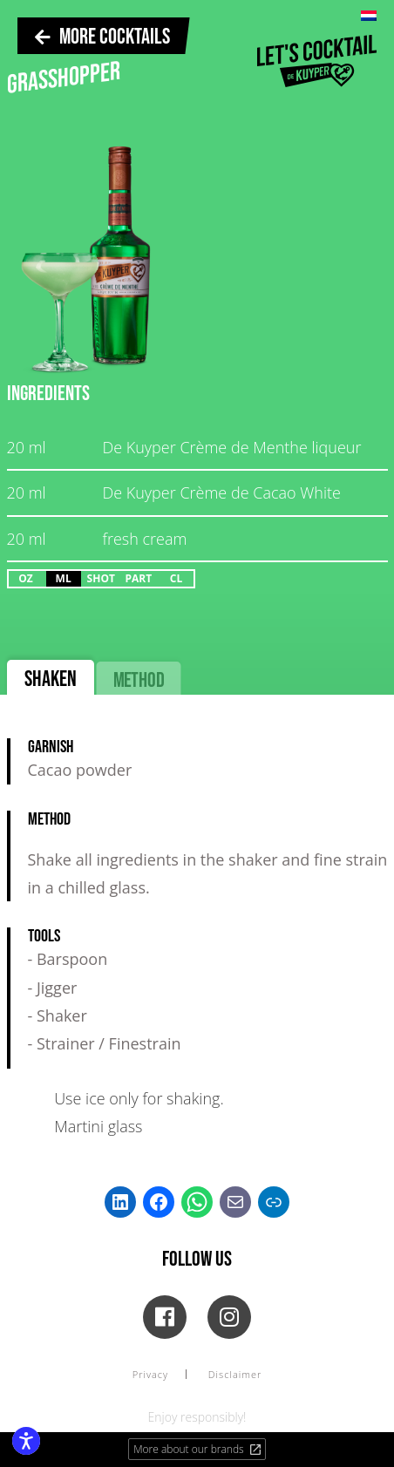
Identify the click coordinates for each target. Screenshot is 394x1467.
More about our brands (197, 1449)
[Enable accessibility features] (26, 1441)
